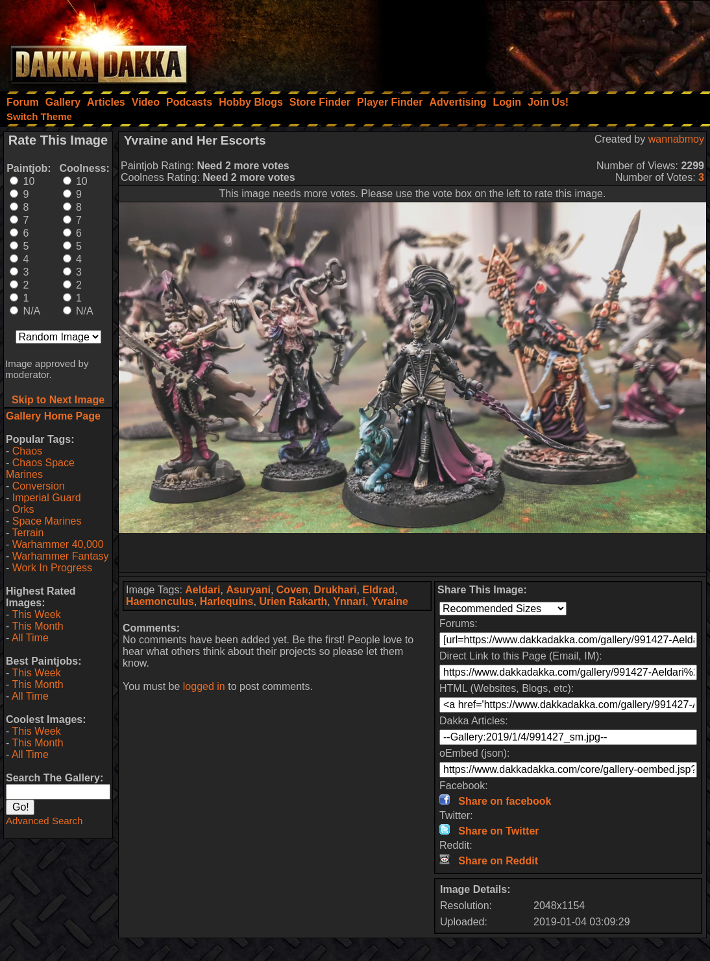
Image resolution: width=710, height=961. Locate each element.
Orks (23, 509)
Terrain (27, 532)
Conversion (38, 486)
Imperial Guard (46, 497)
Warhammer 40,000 (58, 544)
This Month (37, 626)
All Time (30, 637)
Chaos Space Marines (40, 468)
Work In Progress (52, 567)
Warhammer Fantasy (60, 556)
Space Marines (47, 521)
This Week (36, 614)
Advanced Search (44, 820)
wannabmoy (676, 139)
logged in (204, 686)
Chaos (27, 451)
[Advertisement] (535, 42)
